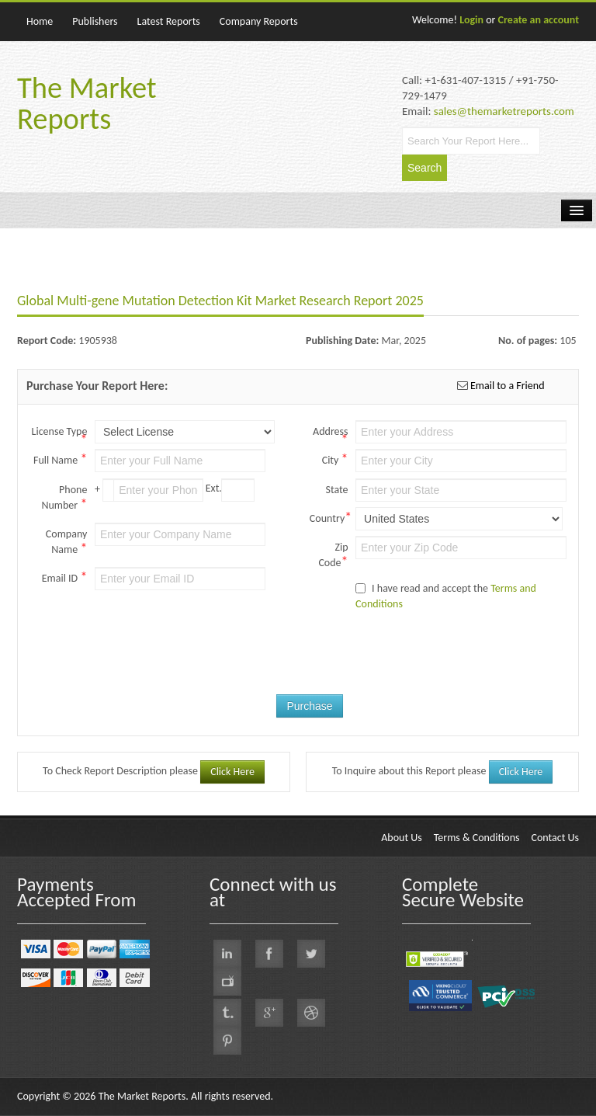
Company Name (67, 542)
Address (330, 432)
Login (471, 19)
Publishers (94, 21)
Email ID (65, 577)
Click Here (232, 771)
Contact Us (555, 837)
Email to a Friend (506, 385)
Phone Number (64, 498)
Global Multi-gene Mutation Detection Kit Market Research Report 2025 (220, 300)
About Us (401, 837)
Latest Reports (168, 21)
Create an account (538, 19)
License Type (60, 432)
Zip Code (333, 555)
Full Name (60, 459)
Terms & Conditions (477, 837)
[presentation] (365, 659)
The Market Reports (87, 103)
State (336, 489)
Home (39, 21)
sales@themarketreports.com (504, 111)
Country (329, 517)
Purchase (309, 706)
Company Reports (259, 21)
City (335, 459)
